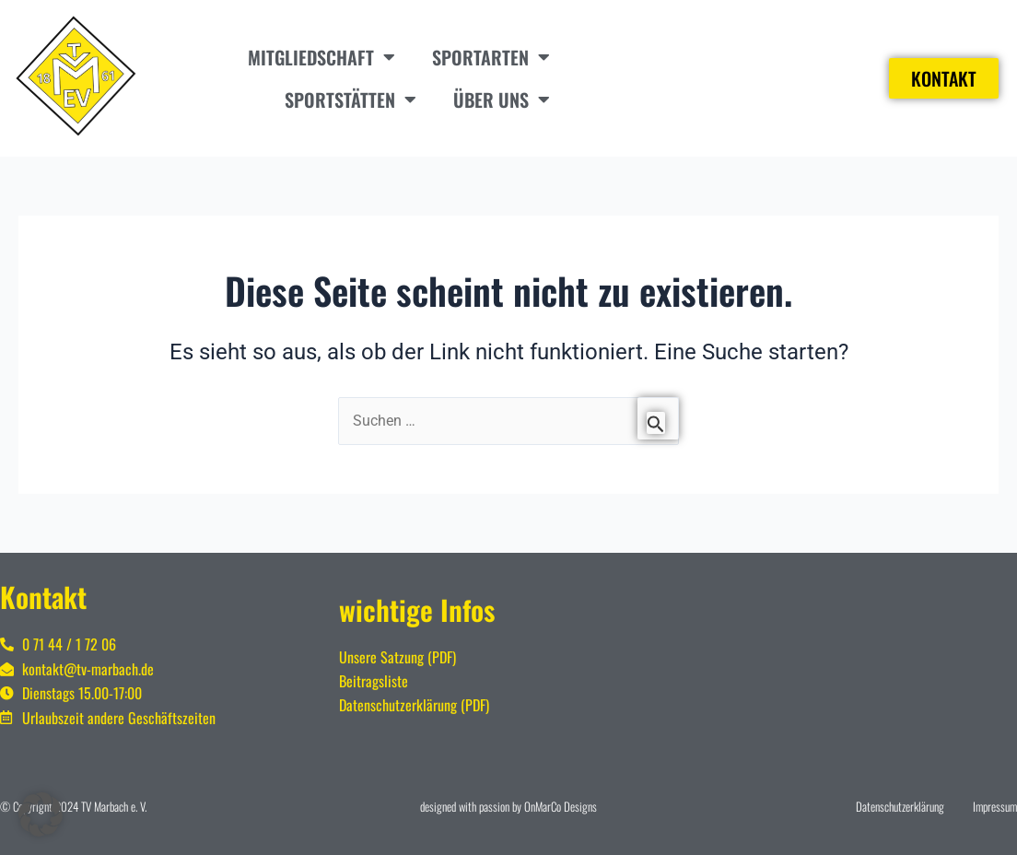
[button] (40, 814)
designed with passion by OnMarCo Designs (508, 806)
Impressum (995, 806)
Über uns (501, 99)
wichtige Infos (417, 609)
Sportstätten (350, 99)
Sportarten (491, 57)
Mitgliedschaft (321, 57)
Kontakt (43, 596)
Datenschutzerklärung (900, 806)
